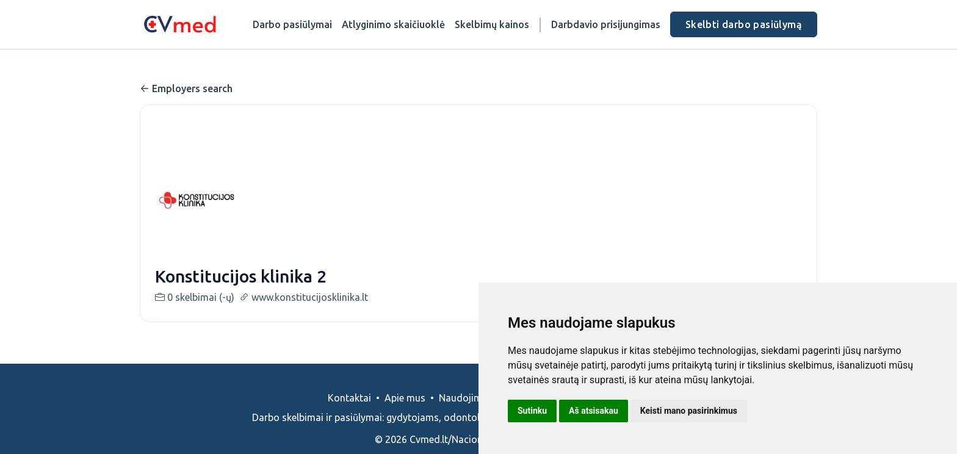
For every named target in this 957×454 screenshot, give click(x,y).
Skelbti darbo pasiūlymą (743, 24)
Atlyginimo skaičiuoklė (393, 24)
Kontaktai (349, 397)
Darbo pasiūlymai (292, 24)
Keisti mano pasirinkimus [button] (688, 411)
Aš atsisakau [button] (593, 411)
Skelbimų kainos (492, 24)
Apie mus (405, 397)
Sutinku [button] (532, 411)
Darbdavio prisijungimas (605, 24)
